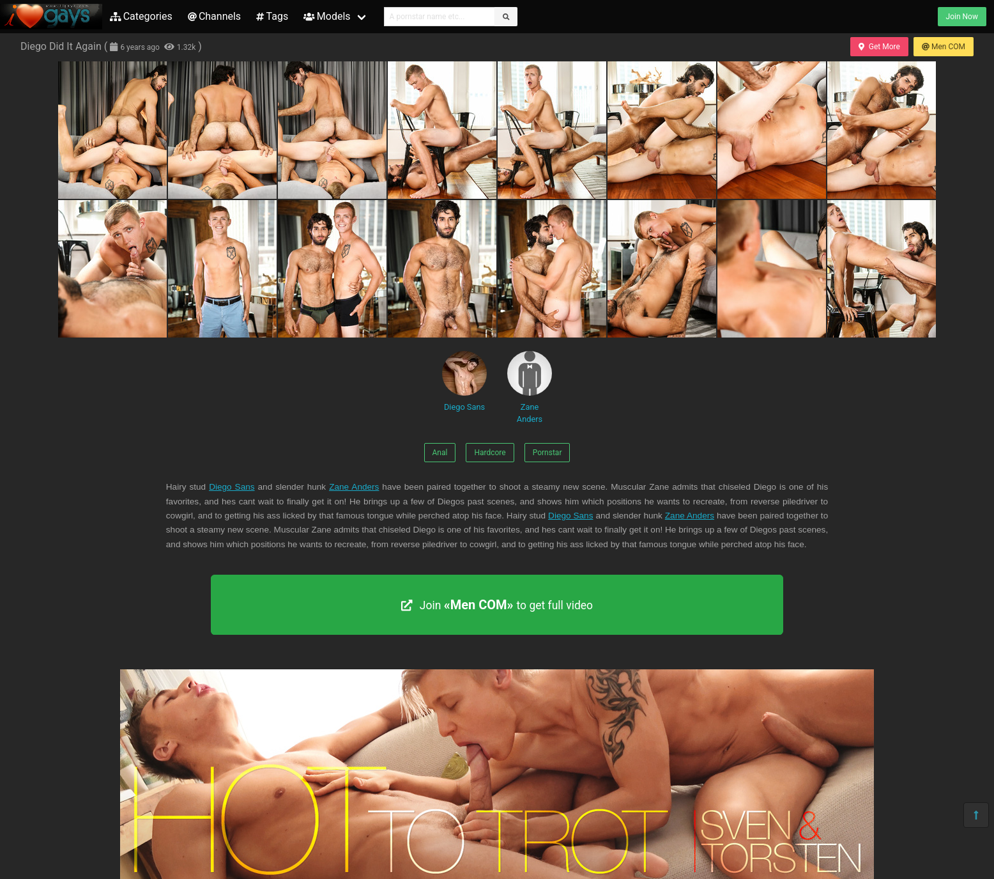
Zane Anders (529, 387)
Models (326, 16)
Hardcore (489, 452)
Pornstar (547, 452)
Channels (214, 16)
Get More (879, 46)
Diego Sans (464, 381)
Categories (141, 16)
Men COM (943, 46)
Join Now (962, 16)
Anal (440, 452)
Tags (272, 16)
